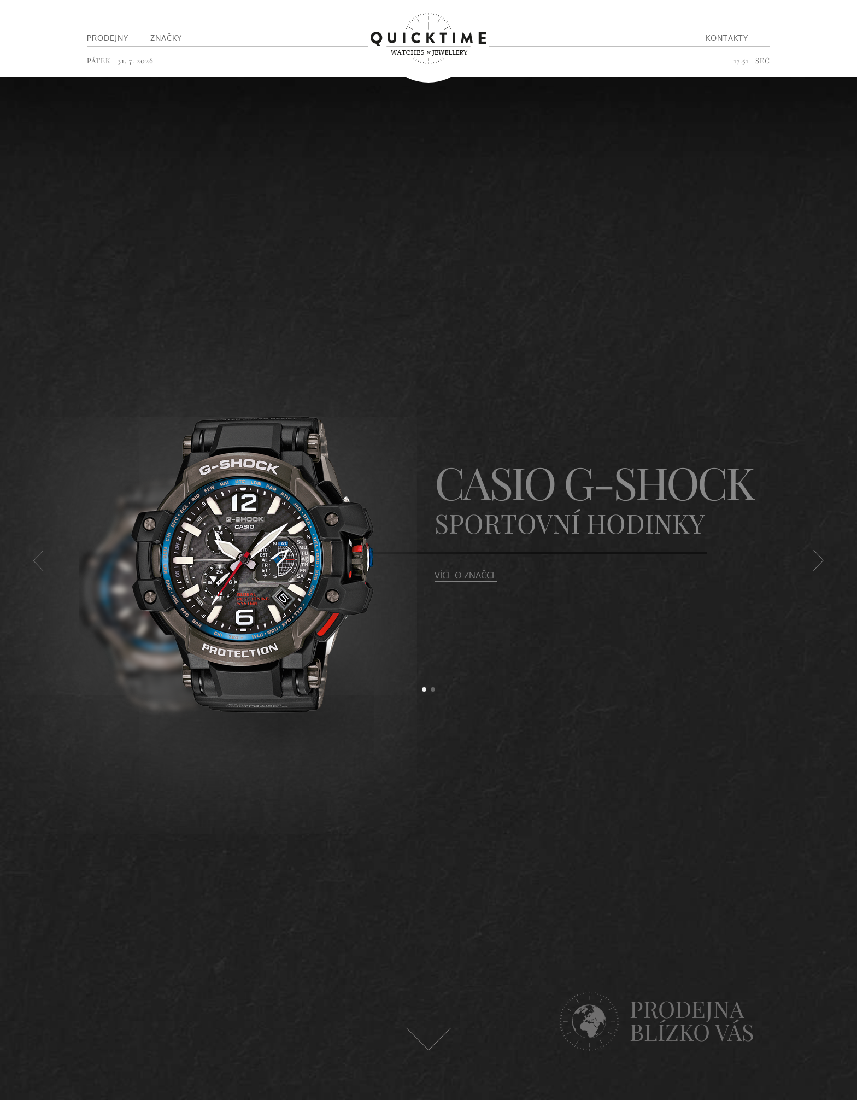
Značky (166, 38)
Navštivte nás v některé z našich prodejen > (685, 1050)
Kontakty (727, 38)
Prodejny (107, 38)
